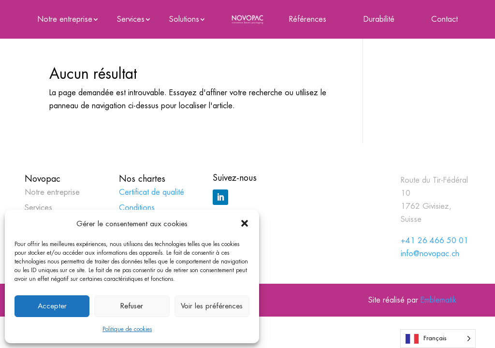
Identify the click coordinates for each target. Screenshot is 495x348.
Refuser (131, 305)
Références (307, 20)
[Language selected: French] (438, 338)
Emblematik (438, 300)
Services (131, 20)
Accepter (52, 305)
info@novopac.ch (430, 253)
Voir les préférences (212, 305)
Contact (444, 20)
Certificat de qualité (151, 192)
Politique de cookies (127, 329)
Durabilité (379, 20)
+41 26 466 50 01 (434, 240)
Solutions (184, 20)
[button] (244, 223)
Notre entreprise (64, 20)
